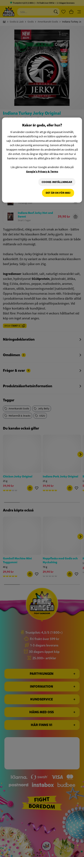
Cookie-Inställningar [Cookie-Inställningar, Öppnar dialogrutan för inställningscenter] (57, 182)
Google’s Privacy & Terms (42, 171)
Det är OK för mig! (58, 193)
